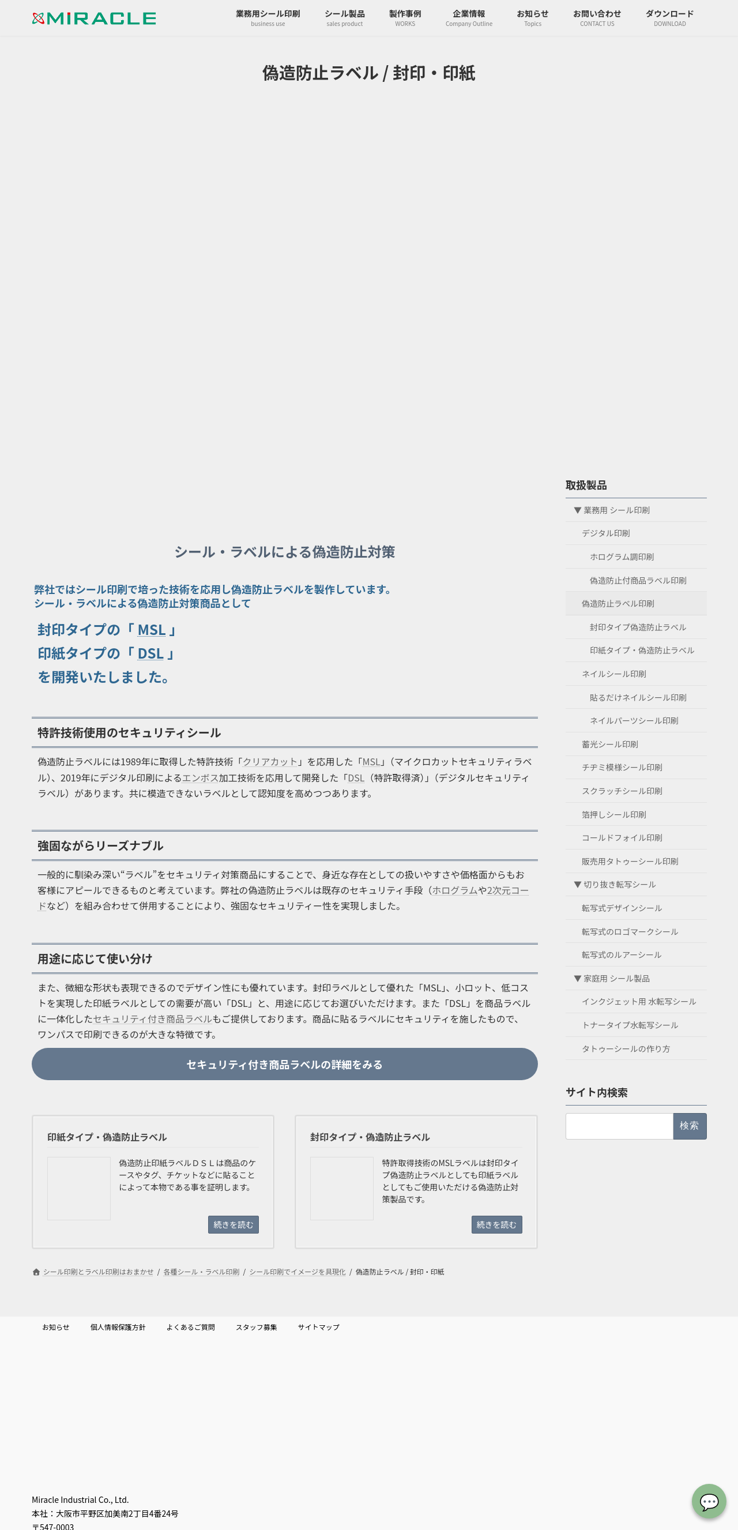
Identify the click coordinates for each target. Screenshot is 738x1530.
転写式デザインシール (622, 908)
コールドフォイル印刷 (622, 837)
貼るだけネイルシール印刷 (638, 696)
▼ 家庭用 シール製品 (612, 977)
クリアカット (270, 761)
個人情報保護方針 (118, 1327)
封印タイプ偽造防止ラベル (638, 626)
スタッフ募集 (256, 1327)
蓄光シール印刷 (610, 743)
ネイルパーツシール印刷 (634, 720)
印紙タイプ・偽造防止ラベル (642, 650)
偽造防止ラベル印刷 (618, 603)
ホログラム (455, 890)
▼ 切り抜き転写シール (615, 884)
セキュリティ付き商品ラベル (152, 1018)
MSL (151, 629)
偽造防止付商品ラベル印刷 (638, 579)
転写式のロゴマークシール (630, 931)
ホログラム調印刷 (622, 556)
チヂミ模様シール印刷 (622, 767)
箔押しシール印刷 (614, 813)
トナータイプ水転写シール (630, 1025)
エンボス (200, 777)
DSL (150, 652)
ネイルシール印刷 (614, 673)
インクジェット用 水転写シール (639, 1001)
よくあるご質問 (191, 1327)
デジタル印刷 (606, 533)
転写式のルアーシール (622, 954)
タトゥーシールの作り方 (626, 1048)
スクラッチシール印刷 (622, 790)
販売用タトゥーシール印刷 (630, 860)
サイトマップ (319, 1327)
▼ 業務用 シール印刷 (612, 509)
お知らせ (56, 1327)
